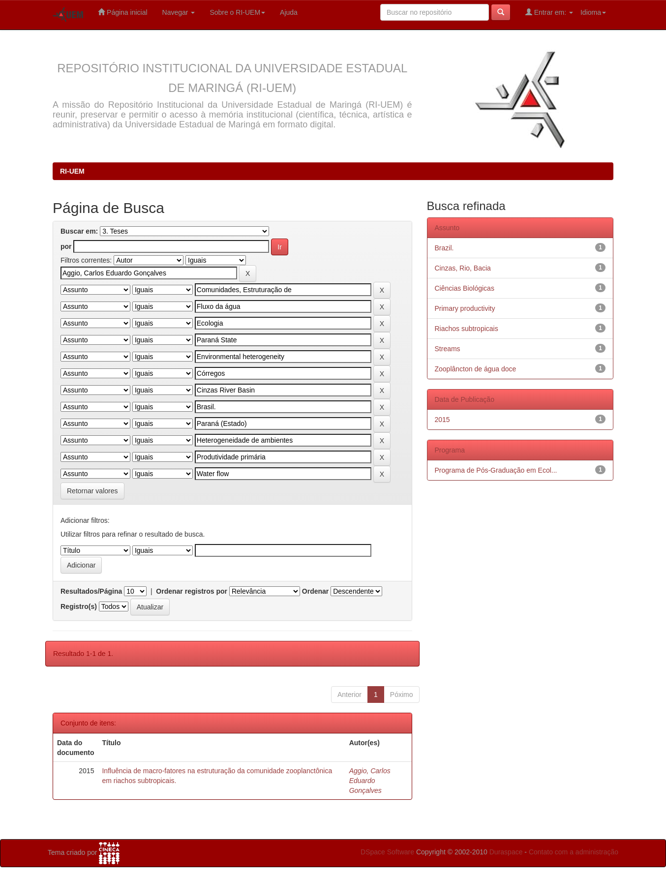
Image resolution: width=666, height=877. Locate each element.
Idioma (593, 12)
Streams (447, 349)
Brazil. (444, 248)
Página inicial (122, 12)
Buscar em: (79, 231)
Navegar (178, 12)
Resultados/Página (91, 591)
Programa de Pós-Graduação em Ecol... (496, 470)
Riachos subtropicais (466, 329)
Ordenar (315, 591)
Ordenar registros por (191, 591)
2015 (442, 419)
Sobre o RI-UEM (237, 12)
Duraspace (506, 852)
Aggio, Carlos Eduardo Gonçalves (370, 780)
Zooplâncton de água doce (475, 369)
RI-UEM (72, 171)
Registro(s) (79, 606)
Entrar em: (549, 12)
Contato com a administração (573, 852)
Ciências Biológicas (464, 288)
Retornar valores (92, 491)
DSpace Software (387, 852)
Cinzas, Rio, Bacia (463, 268)
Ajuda (289, 12)
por (66, 246)
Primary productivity (465, 308)
